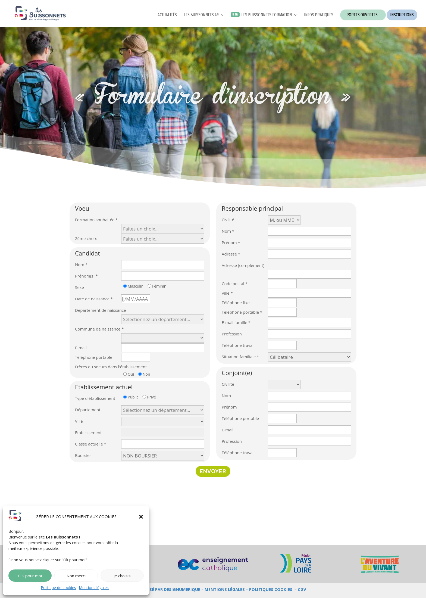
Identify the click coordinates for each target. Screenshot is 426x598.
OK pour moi (30, 575)
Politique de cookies (58, 587)
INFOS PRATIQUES (318, 15)
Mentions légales (94, 587)
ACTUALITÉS (167, 15)
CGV (302, 589)
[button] (141, 516)
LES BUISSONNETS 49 (201, 15)
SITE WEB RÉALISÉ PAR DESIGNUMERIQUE (159, 589)
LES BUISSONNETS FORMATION (266, 15)
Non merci (76, 575)
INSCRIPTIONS (402, 14)
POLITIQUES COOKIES (270, 589)
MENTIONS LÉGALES (225, 589)
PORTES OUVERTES (362, 14)
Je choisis (122, 575)
